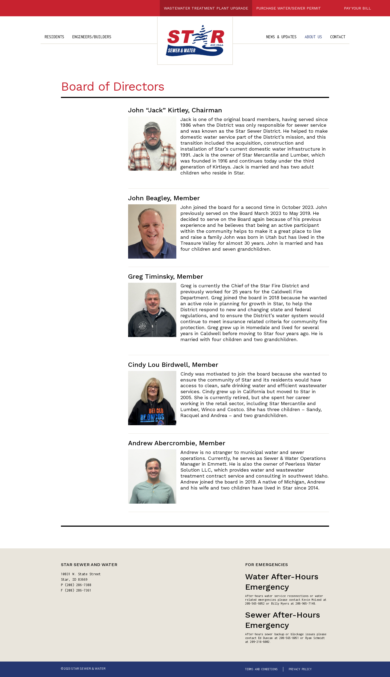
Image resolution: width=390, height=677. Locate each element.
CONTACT (337, 36)
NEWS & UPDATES (281, 36)
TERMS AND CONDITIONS (261, 669)
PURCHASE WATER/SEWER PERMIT (288, 8)
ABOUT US (313, 36)
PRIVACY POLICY (300, 669)
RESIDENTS (54, 36)
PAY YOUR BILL (357, 8)
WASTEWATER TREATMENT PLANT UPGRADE (206, 8)
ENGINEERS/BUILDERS (91, 36)
